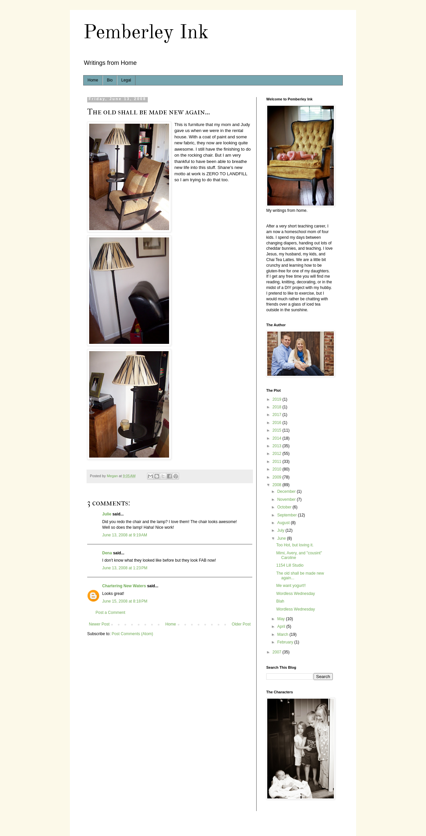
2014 (278, 438)
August (284, 522)
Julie (106, 514)
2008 (278, 485)
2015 (278, 430)
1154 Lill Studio (290, 565)
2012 (278, 453)
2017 (278, 414)
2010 (278, 469)
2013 (278, 446)
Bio (109, 80)
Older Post (241, 624)
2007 (278, 652)
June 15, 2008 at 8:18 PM (124, 601)
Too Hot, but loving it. (295, 545)
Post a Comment (110, 612)
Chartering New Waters (124, 586)
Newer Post (99, 624)
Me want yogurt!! (291, 585)
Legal (126, 80)
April (281, 626)
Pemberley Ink (146, 33)
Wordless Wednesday (295, 593)
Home (93, 80)
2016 (278, 422)
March (283, 634)
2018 (278, 407)
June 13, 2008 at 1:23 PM (124, 568)
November (287, 499)
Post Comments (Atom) (132, 633)
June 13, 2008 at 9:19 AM (124, 535)
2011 (278, 461)
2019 (278, 399)
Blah (280, 601)
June (282, 538)
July (281, 530)
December (287, 491)
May (281, 619)
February (285, 642)
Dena (107, 553)
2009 (278, 477)
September (287, 515)
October (285, 507)
